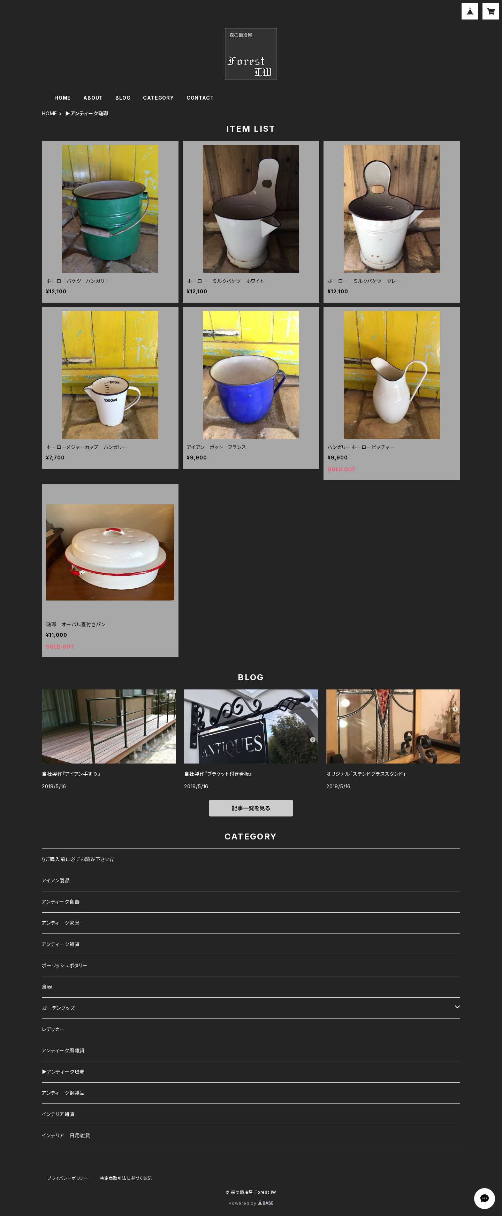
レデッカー (53, 1029)
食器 (47, 987)
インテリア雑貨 (58, 1114)
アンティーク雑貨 (60, 944)
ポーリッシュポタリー (65, 965)
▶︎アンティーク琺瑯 (63, 1072)
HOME (62, 98)
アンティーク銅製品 (63, 1093)
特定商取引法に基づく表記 (126, 1178)
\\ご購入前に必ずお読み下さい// (78, 859)
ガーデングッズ (58, 1008)
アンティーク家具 (60, 923)
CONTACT (200, 98)
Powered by (251, 1203)
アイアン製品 (56, 880)
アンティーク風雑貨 (63, 1050)
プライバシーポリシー (68, 1178)
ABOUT (93, 98)
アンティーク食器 (60, 902)
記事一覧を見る (251, 808)
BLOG (122, 98)
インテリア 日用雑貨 (66, 1135)
